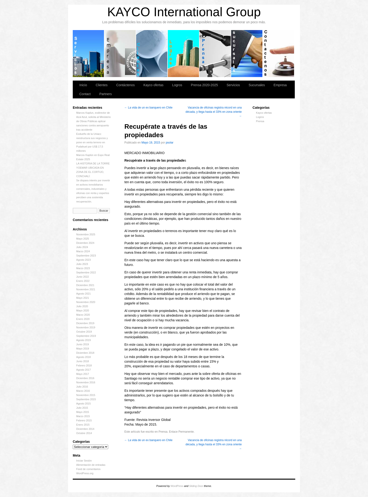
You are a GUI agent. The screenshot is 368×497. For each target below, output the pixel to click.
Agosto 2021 (83, 293)
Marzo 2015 (83, 416)
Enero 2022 (83, 281)
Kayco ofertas (153, 85)
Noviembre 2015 (85, 395)
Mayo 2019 (82, 348)
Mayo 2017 (82, 374)
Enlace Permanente (181, 431)
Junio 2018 (82, 361)
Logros (183, 53)
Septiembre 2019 (86, 335)
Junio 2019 (82, 344)
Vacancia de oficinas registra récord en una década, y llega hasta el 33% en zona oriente (213, 112)
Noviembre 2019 (85, 327)
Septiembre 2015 (86, 399)
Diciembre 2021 (85, 285)
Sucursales (247, 53)
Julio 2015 (82, 407)
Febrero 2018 (84, 365)
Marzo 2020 (83, 314)
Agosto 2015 (83, 403)
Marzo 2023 (83, 268)
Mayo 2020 (82, 310)
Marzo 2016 (83, 390)
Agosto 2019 (83, 340)
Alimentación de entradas (90, 464)
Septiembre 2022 (86, 272)
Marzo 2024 (83, 251)
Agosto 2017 (83, 369)
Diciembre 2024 (85, 242)
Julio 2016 (82, 386)
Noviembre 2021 (85, 289)
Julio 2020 (82, 306)
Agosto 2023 (83, 259)
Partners (105, 94)
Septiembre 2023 (86, 255)
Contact (85, 94)
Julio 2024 (82, 247)
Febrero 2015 (84, 420)
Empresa (120, 53)
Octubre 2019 (84, 331)
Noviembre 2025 (85, 234)
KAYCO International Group (184, 12)
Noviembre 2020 (85, 302)
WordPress (177, 486)
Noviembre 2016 (85, 382)
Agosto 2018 (83, 357)
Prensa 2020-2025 (215, 53)
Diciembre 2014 (85, 428)
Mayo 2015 (82, 412)
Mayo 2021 (82, 297)
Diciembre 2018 (85, 352)
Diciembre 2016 (85, 378)
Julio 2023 (82, 264)
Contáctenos (278, 53)
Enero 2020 (83, 319)
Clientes (152, 53)
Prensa (260, 121)
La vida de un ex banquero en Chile (148, 107)
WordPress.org (84, 473)
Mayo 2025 (82, 238)
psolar (169, 142)
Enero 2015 (83, 424)
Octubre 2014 (84, 433)
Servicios (88, 53)
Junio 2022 (82, 276)
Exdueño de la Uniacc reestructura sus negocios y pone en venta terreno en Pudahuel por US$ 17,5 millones (92, 142)
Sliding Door (196, 486)
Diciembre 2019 (85, 323)
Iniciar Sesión (84, 460)
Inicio (83, 85)
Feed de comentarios (88, 469)
